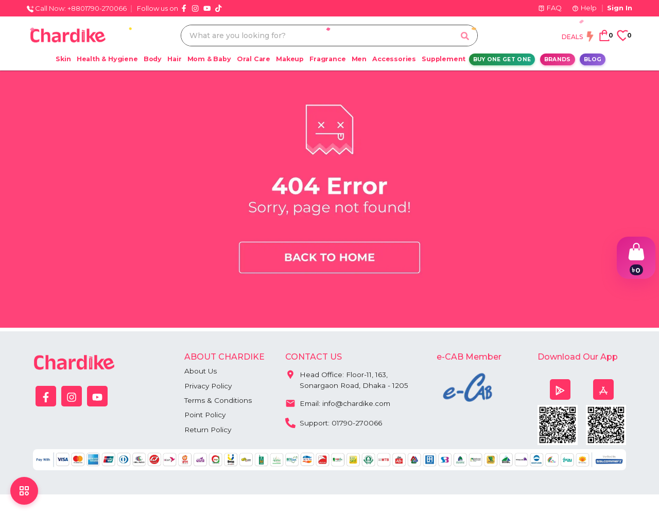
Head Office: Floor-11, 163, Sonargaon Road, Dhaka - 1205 (347, 378)
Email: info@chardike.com (339, 403)
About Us (201, 371)
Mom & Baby (209, 59)
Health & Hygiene (107, 59)
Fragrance (327, 59)
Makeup (290, 59)
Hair (174, 59)
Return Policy (208, 430)
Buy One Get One (502, 59)
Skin (63, 59)
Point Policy (206, 415)
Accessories (394, 59)
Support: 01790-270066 (335, 422)
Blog (592, 59)
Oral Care (253, 59)
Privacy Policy (209, 385)
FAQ (550, 8)
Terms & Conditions (219, 400)
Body (153, 59)
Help (584, 8)
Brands (557, 59)
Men (359, 59)
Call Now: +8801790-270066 (77, 8)
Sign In (619, 8)
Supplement (443, 59)
